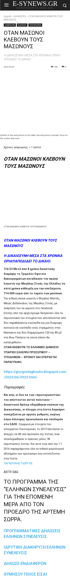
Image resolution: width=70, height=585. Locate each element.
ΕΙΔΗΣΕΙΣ (22, 25)
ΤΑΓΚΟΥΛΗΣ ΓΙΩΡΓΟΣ (18, 463)
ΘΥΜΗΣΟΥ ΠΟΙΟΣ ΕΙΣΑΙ (25, 574)
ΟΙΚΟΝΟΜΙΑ (35, 25)
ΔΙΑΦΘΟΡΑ (20, 16)
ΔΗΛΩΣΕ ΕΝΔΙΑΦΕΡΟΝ (25, 563)
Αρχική (7, 16)
